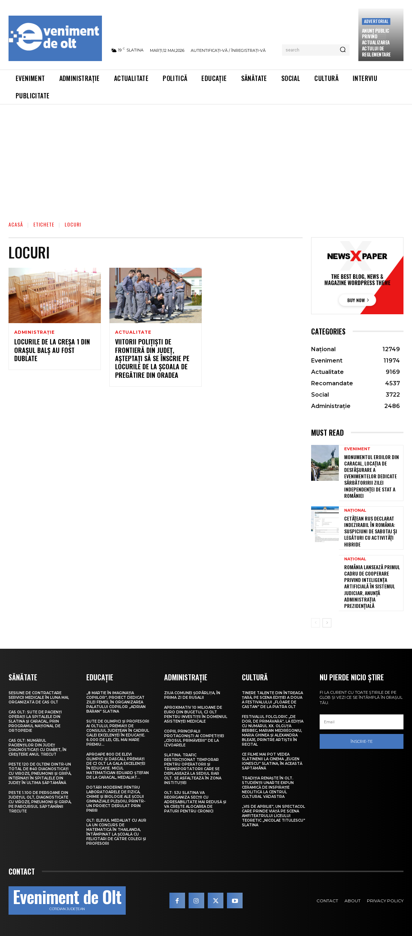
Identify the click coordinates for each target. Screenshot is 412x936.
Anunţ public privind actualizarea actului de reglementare (376, 42)
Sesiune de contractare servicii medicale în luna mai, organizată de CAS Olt (39, 697)
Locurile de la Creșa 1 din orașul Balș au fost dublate (52, 350)
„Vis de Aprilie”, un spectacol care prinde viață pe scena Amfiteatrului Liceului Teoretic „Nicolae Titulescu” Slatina (273, 815)
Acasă (16, 224)
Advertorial (376, 21)
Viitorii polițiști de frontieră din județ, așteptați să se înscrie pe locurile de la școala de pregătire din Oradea (152, 358)
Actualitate (133, 332)
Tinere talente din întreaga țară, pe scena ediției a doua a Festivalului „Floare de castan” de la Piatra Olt (272, 700)
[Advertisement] (206, 157)
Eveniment (357, 449)
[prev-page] (315, 622)
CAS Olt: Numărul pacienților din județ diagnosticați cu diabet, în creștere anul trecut (37, 747)
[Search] (342, 50)
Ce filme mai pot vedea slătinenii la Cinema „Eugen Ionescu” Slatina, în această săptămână (272, 761)
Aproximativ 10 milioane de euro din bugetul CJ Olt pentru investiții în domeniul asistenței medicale (195, 714)
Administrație (34, 332)
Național (355, 510)
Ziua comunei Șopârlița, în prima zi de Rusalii (192, 695)
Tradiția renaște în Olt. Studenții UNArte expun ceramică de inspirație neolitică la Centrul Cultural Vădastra (268, 787)
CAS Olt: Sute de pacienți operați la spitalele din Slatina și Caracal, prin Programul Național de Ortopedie (35, 721)
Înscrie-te (362, 741)
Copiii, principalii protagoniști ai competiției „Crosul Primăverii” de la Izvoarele (194, 738)
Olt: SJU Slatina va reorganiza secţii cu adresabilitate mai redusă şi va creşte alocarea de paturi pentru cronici (195, 801)
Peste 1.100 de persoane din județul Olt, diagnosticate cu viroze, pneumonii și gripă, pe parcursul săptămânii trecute (40, 801)
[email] (361, 721)
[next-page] (326, 622)
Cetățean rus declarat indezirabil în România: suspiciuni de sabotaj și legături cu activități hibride (370, 531)
